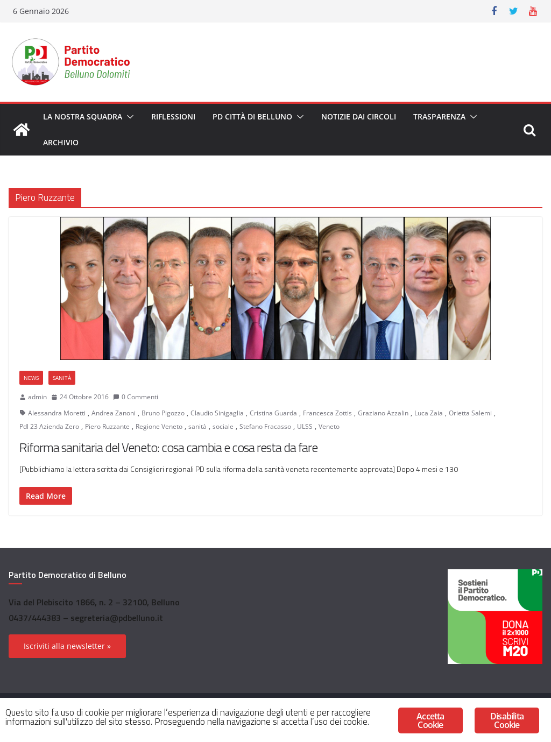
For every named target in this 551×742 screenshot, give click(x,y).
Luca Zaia (428, 413)
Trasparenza (439, 116)
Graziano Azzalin (383, 413)
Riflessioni (173, 116)
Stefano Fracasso (265, 426)
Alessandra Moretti (57, 413)
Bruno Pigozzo (163, 413)
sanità (197, 426)
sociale (223, 426)
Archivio (61, 142)
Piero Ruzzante (107, 426)
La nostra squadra (82, 116)
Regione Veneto (159, 426)
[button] (128, 116)
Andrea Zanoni (113, 413)
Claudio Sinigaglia (217, 413)
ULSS (305, 426)
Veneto (329, 426)
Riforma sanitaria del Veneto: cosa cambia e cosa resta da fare (168, 447)
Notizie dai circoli (358, 116)
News (31, 377)
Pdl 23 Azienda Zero (49, 426)
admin (37, 396)
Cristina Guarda (273, 413)
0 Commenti (135, 396)
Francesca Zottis (327, 413)
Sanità (62, 377)
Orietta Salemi (470, 413)
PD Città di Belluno (252, 116)
